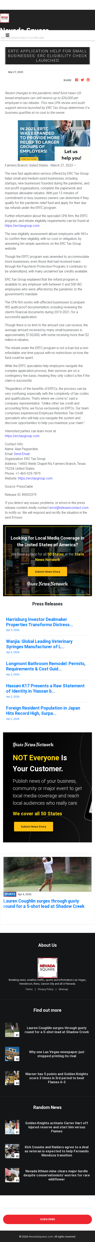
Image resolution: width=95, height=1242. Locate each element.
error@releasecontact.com (68, 508)
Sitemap (63, 989)
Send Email (21, 454)
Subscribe (47, 1219)
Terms (29, 989)
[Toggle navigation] (7, 35)
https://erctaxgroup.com (22, 226)
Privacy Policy (46, 989)
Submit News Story (47, 571)
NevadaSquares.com (41, 1236)
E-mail (7, 1205)
